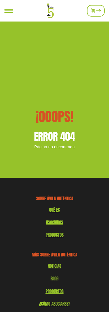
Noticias (54, 266)
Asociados (54, 222)
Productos (55, 291)
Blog (54, 278)
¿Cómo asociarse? (54, 303)
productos (55, 234)
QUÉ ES (54, 209)
